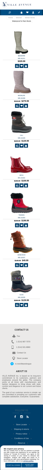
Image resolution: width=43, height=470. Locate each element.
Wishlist (27, 12)
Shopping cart (21, 12)
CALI (21, 137)
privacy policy (28, 461)
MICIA (21, 176)
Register (39, 12)
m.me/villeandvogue (23, 364)
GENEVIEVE (21, 256)
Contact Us (21, 353)
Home (10, 18)
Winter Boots (30, 18)
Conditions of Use (21, 438)
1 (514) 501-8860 (23, 347)
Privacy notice (21, 434)
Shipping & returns (21, 429)
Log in (33, 12)
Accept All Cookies (13, 465)
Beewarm (21, 57)
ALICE (21, 296)
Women (19, 18)
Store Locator (22, 358)
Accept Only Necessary (29, 465)
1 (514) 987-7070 (23, 342)
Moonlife (21, 97)
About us (21, 443)
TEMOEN (21, 216)
